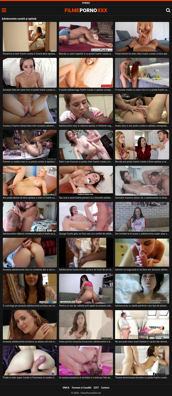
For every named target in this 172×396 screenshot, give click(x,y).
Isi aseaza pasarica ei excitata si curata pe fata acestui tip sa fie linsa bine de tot (86, 377)
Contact (105, 387)
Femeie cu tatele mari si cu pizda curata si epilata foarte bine (30, 161)
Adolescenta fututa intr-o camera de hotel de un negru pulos (86, 269)
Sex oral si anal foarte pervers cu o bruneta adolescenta (86, 197)
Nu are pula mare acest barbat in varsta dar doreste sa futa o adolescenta (142, 341)
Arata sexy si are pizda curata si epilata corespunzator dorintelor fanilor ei (142, 125)
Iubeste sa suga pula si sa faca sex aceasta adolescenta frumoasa (142, 269)
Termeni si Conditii (81, 387)
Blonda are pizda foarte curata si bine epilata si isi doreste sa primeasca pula (142, 161)
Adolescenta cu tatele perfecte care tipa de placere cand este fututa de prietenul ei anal (142, 305)
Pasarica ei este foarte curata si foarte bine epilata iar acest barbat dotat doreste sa (30, 53)
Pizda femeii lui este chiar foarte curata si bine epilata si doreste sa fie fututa (142, 53)
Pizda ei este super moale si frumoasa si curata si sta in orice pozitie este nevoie (30, 377)
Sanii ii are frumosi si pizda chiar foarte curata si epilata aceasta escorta (86, 161)
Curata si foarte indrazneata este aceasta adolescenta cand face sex (30, 125)
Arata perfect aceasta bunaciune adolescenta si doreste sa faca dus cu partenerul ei (86, 341)
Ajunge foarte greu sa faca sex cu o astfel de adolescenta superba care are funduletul (86, 233)
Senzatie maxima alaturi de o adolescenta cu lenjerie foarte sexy (142, 197)
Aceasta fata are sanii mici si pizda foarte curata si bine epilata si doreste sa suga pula (30, 89)
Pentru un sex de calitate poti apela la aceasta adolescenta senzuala (86, 305)
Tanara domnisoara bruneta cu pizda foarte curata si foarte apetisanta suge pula (142, 377)
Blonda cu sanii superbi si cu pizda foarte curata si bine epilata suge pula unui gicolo (86, 53)
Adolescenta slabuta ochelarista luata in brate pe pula (30, 233)
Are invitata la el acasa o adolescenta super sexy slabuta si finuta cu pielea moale (142, 233)
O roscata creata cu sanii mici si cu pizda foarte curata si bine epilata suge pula (142, 89)
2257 (96, 387)
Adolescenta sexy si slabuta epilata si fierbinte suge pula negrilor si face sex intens (86, 125)
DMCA (66, 387)
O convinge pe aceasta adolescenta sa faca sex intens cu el (30, 305)
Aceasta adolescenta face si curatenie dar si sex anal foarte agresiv (30, 269)
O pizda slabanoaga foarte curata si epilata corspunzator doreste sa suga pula (86, 89)
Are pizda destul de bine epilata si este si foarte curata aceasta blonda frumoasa (30, 197)
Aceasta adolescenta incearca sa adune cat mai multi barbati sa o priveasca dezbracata (30, 341)
